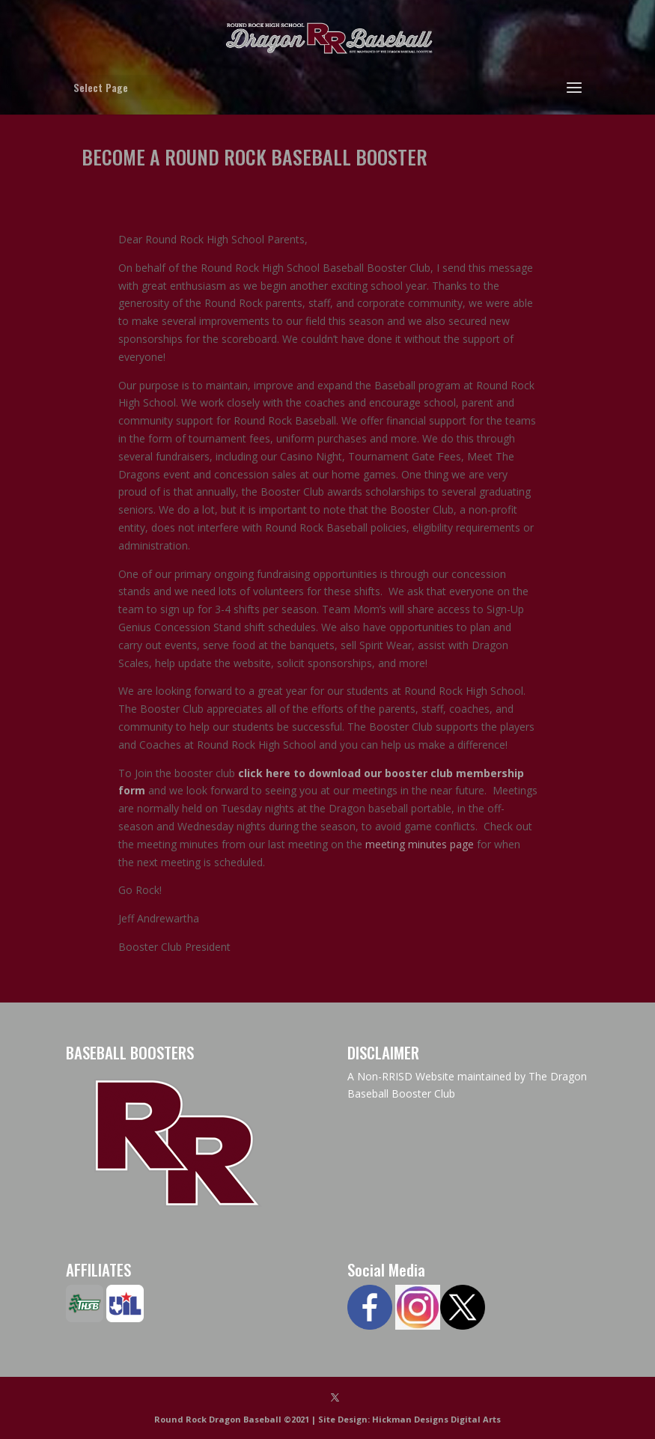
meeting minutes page (419, 844)
